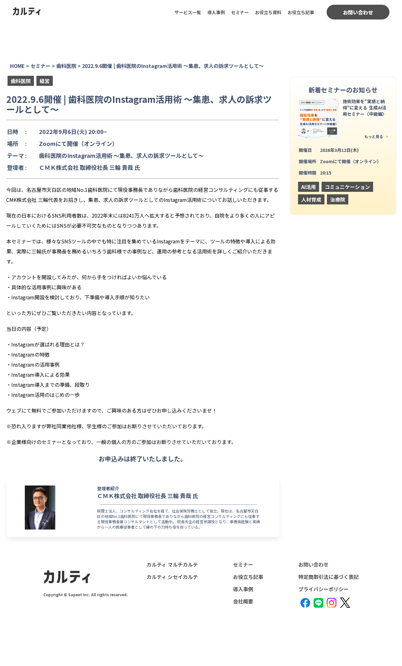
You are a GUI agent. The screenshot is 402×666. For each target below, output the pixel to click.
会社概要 (243, 601)
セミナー (240, 12)
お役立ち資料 (268, 12)
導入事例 (216, 12)
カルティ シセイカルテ (172, 576)
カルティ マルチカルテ (172, 564)
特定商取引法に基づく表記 (328, 576)
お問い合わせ (358, 12)
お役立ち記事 (301, 12)
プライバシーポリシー (323, 589)
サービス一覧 (188, 12)
